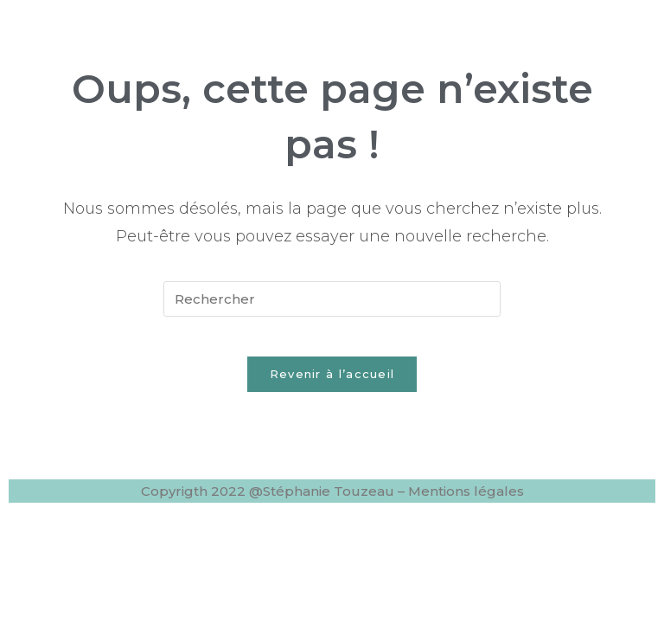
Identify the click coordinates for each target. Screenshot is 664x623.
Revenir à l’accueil (332, 387)
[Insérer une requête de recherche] (332, 299)
